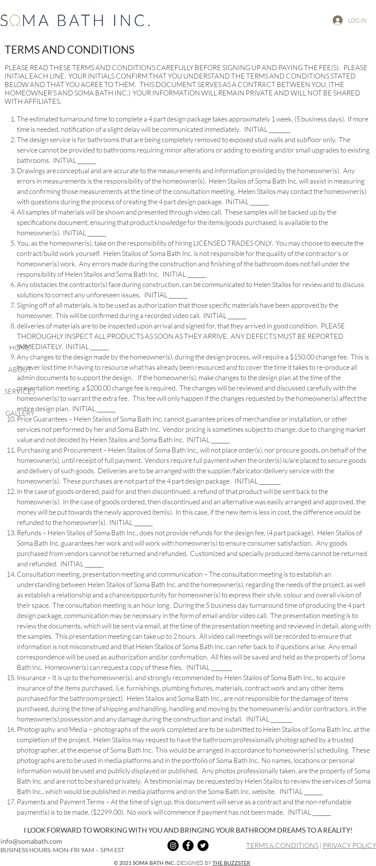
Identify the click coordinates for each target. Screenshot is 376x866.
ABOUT (20, 369)
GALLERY (19, 413)
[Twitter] (203, 845)
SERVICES (19, 391)
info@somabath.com (31, 841)
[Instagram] (173, 845)
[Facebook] (188, 845)
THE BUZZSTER (231, 862)
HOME (19, 347)
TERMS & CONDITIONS (282, 845)
